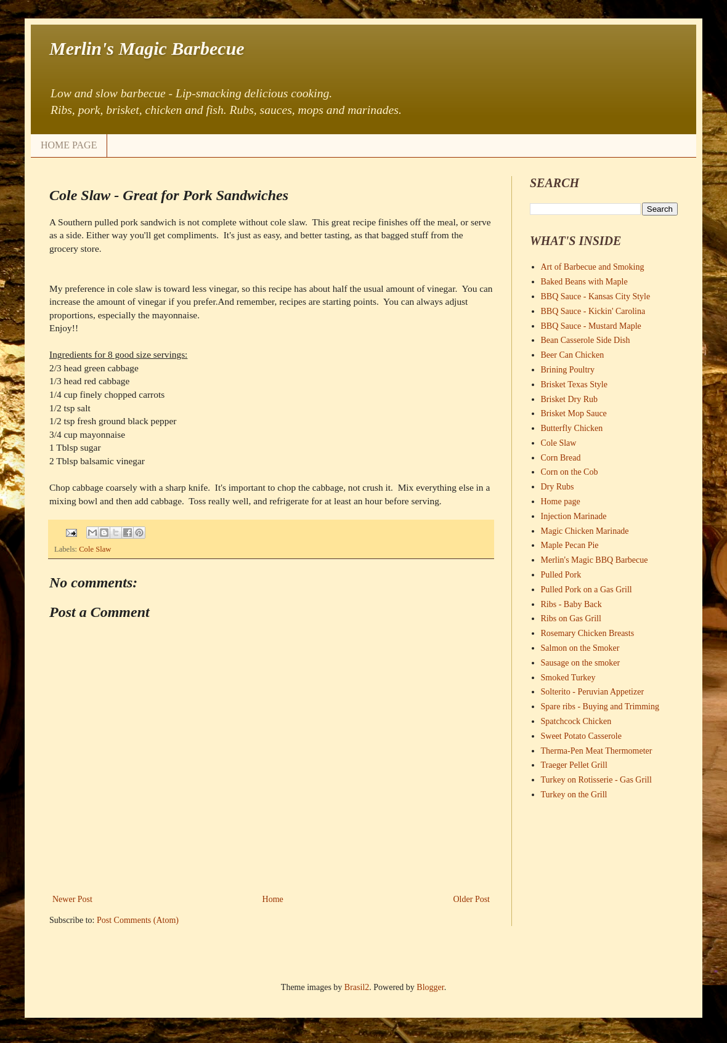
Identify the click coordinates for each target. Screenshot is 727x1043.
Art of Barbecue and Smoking (592, 267)
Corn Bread (561, 457)
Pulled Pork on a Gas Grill (586, 589)
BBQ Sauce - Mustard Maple (591, 326)
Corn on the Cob (569, 472)
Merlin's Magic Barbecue (147, 48)
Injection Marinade (574, 516)
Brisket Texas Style (574, 384)
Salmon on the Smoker (580, 648)
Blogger (430, 987)
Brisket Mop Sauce (574, 413)
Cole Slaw (95, 549)
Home (272, 899)
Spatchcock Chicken (576, 721)
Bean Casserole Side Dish (585, 340)
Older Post (471, 899)
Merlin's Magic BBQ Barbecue (594, 560)
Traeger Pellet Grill (574, 765)
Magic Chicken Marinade (585, 531)
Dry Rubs (557, 486)
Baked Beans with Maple (584, 281)
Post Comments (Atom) (138, 920)
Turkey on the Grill (574, 794)
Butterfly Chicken (572, 428)
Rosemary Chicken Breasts (588, 633)
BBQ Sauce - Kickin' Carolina (593, 311)
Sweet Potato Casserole (581, 736)
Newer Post (72, 899)
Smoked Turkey (568, 677)
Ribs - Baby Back (571, 604)
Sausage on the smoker (580, 662)
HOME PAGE (69, 145)
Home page (560, 501)
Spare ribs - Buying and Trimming (600, 706)
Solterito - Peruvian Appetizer (592, 691)
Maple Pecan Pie (570, 545)
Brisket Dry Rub (569, 399)
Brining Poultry (568, 369)
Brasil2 (356, 987)
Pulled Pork (561, 574)
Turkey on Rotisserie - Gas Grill (596, 779)
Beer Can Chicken (572, 355)
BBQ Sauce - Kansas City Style (596, 296)
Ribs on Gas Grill (571, 618)
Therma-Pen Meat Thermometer (596, 750)
